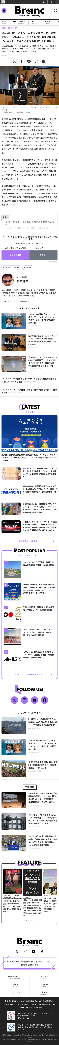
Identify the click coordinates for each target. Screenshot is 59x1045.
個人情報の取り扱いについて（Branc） (17, 1004)
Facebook (23, 301)
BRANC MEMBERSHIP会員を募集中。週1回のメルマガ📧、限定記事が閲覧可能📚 (29, 963)
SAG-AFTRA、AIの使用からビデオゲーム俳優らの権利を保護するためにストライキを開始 (29, 380)
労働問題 (28, 268)
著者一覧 (8, 1001)
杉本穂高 (23, 281)
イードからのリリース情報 (34, 1007)
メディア (48, 23)
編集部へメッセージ (18, 1001)
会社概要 (21, 1007)
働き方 (44, 993)
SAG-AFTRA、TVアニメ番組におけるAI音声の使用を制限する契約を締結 (29, 391)
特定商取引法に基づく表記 (47, 1004)
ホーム (4, 23)
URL (5, 301)
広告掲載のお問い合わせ (33, 1001)
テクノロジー (15, 993)
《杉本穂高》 (52, 261)
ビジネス (35, 23)
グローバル (44, 985)
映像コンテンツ (19, 23)
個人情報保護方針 (48, 1001)
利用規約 (34, 1004)
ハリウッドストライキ (12, 268)
